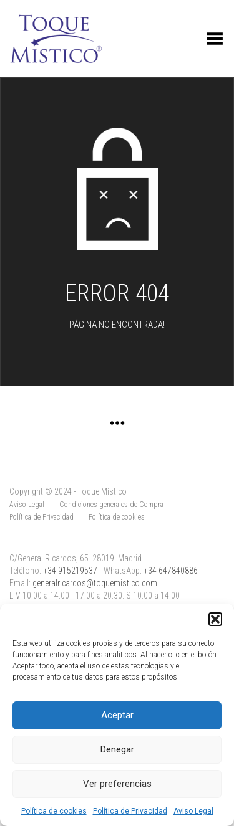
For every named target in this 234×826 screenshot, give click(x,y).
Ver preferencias (117, 783)
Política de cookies (54, 811)
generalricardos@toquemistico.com (94, 583)
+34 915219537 (70, 571)
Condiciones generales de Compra (111, 504)
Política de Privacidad (130, 811)
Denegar (117, 749)
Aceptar (117, 715)
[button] (215, 619)
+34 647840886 (171, 571)
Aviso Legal (193, 811)
